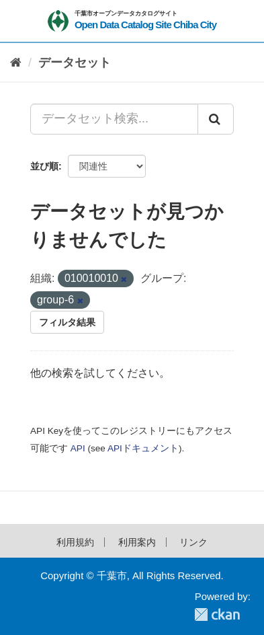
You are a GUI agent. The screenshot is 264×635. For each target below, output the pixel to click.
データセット (74, 62)
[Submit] (215, 119)
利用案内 (137, 542)
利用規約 (75, 542)
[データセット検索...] (114, 119)
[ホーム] (15, 62)
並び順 (44, 166)
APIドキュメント (143, 448)
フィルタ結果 (67, 322)
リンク (193, 542)
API (78, 448)
